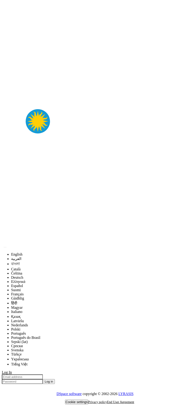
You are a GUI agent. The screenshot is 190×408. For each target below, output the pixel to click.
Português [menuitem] (18, 333)
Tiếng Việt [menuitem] (19, 364)
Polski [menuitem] (15, 329)
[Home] (95, 242)
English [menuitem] (16, 254)
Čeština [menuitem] (16, 273)
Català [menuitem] (16, 269)
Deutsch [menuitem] (17, 277)
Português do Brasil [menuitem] (25, 338)
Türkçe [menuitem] (16, 354)
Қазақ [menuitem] (16, 316)
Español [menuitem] (17, 286)
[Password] (22, 381)
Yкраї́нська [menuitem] (20, 359)
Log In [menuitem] (7, 372)
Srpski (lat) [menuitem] (19, 342)
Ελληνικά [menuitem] (18, 282)
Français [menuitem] (17, 294)
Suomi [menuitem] (16, 290)
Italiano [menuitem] (16, 312)
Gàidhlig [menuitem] (17, 298)
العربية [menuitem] (16, 259)
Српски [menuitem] (17, 346)
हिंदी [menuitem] (14, 303)
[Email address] (22, 376)
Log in (49, 381)
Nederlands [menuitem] (19, 325)
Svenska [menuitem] (17, 350)
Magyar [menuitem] (17, 307)
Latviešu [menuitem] (17, 321)
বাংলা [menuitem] (15, 264)
